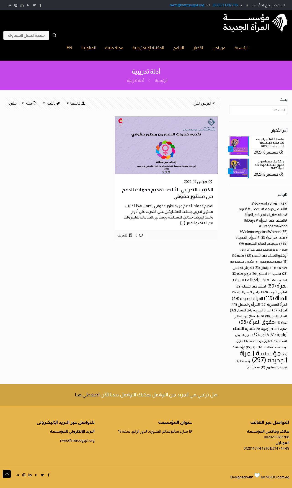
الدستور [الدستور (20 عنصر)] (260, 273)
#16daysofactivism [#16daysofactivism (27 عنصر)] (269, 203)
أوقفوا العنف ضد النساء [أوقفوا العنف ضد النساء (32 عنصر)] (266, 255)
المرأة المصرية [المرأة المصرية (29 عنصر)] (274, 304)
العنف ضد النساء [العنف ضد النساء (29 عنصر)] (251, 286)
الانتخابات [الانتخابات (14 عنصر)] (279, 267)
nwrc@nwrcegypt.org (187, 5)
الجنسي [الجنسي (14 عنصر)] (275, 273)
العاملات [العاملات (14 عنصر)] (279, 280)
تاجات (51, 103)
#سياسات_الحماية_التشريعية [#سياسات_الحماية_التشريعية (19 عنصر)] (259, 243)
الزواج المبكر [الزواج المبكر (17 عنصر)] (241, 273)
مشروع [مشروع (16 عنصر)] (268, 367)
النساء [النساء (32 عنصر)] (238, 310)
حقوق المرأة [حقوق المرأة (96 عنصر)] (257, 322)
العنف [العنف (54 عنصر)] (261, 279)
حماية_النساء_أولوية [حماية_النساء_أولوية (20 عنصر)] (271, 329)
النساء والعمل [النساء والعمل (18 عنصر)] (276, 316)
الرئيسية (161, 80)
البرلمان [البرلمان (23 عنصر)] (263, 268)
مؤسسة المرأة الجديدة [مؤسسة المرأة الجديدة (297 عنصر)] (263, 356)
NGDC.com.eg (277, 477)
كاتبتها (75, 103)
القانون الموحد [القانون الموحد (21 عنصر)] (275, 292)
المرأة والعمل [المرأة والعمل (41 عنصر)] (245, 304)
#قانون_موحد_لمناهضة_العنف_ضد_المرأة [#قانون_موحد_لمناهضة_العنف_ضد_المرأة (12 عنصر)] (263, 249)
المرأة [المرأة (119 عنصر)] (275, 298)
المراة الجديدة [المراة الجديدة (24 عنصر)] (259, 310)
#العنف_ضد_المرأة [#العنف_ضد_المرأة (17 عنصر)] (274, 237)
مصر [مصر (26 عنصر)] (253, 367)
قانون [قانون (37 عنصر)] (260, 335)
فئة (28, 103)
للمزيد (122, 235)
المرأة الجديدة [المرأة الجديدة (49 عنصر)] (247, 298)
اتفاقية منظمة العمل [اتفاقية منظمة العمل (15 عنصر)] (268, 261)
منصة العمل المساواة (26, 35)
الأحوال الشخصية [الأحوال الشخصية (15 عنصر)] (242, 261)
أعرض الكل (205, 103)
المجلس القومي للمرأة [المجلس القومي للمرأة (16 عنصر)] (247, 292)
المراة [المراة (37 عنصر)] (279, 310)
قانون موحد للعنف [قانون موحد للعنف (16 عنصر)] (257, 341)
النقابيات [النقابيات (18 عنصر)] (256, 316)
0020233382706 (225, 5)
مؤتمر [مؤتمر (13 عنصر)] (251, 347)
